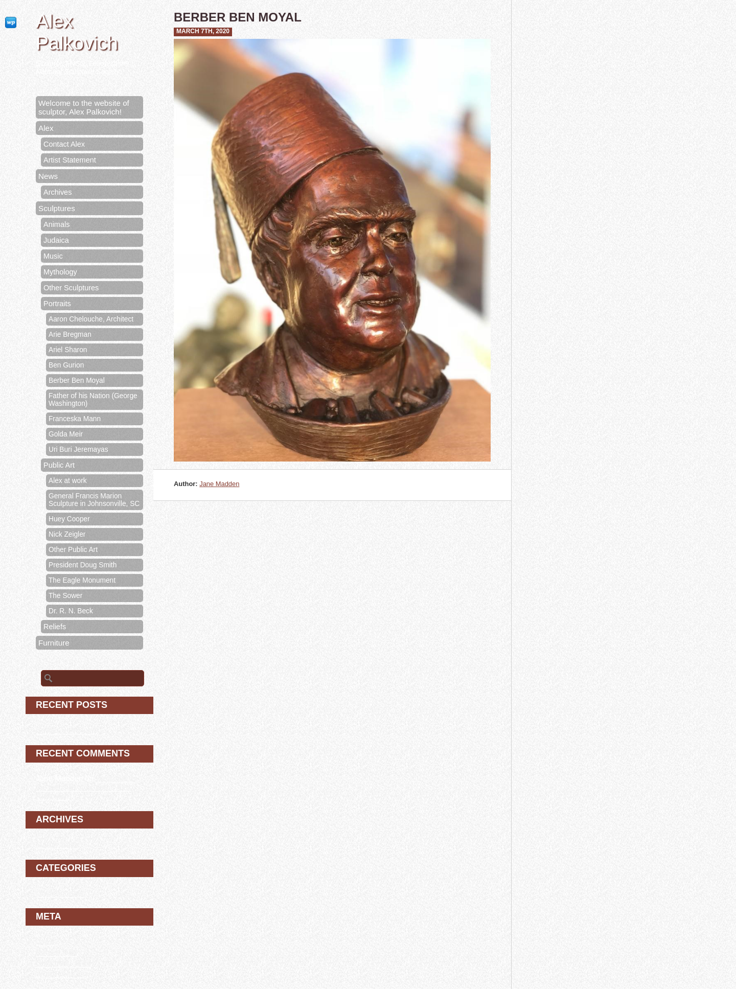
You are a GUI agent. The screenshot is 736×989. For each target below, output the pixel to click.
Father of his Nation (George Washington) (93, 399)
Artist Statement (69, 160)
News (48, 176)
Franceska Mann (75, 419)
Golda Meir (66, 434)
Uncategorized (61, 892)
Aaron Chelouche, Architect (91, 319)
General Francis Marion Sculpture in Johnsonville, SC (94, 500)
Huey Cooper (69, 519)
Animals (56, 224)
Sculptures (56, 208)
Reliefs (54, 627)
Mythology (60, 272)
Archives (57, 192)
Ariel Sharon (68, 350)
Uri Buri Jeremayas (78, 449)
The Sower (65, 596)
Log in (46, 941)
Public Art (59, 465)
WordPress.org (61, 973)
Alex (46, 128)
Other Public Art (73, 550)
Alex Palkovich (77, 32)
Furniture (54, 642)
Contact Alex (64, 144)
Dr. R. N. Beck (71, 611)
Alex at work (68, 481)
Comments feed (63, 962)
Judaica (56, 240)
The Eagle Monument (82, 580)
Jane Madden (219, 484)
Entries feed (56, 952)
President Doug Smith (83, 565)
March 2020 (56, 844)
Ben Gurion (66, 365)
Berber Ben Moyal (77, 380)
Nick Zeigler (67, 534)
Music (53, 256)
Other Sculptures (71, 288)
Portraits (57, 304)
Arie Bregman (70, 334)
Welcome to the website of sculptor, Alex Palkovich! (83, 107)
